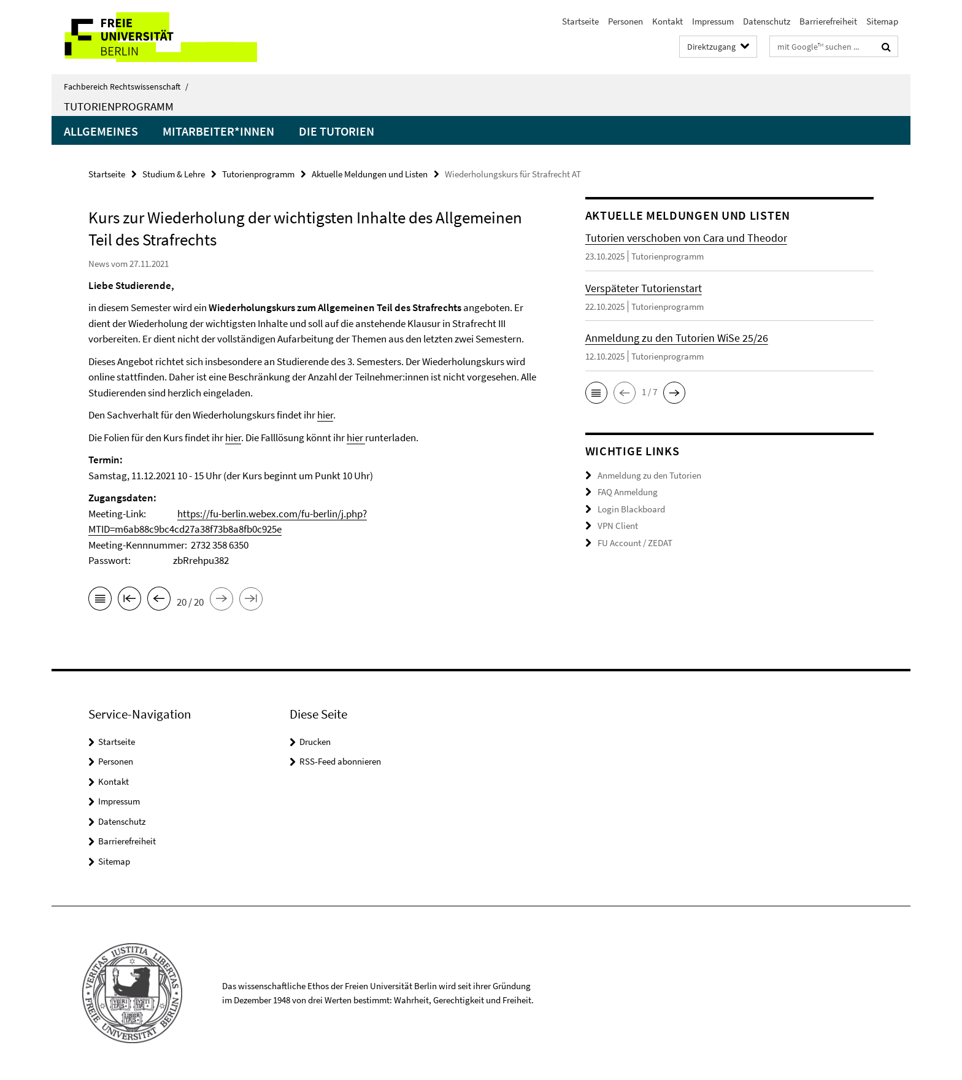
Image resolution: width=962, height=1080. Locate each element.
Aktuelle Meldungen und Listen (370, 174)
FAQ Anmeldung (628, 492)
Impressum (713, 21)
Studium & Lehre (173, 174)
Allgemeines (101, 131)
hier (325, 415)
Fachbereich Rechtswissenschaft (126, 86)
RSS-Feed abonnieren (340, 761)
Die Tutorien (336, 131)
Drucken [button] (315, 741)
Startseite (580, 21)
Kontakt (667, 21)
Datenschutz (766, 21)
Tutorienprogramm (119, 106)
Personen (625, 21)
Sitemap (882, 21)
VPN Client (618, 525)
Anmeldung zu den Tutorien (649, 475)
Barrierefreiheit (828, 21)
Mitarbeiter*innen (218, 131)
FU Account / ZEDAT (635, 543)
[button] (596, 392)
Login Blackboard (631, 509)
